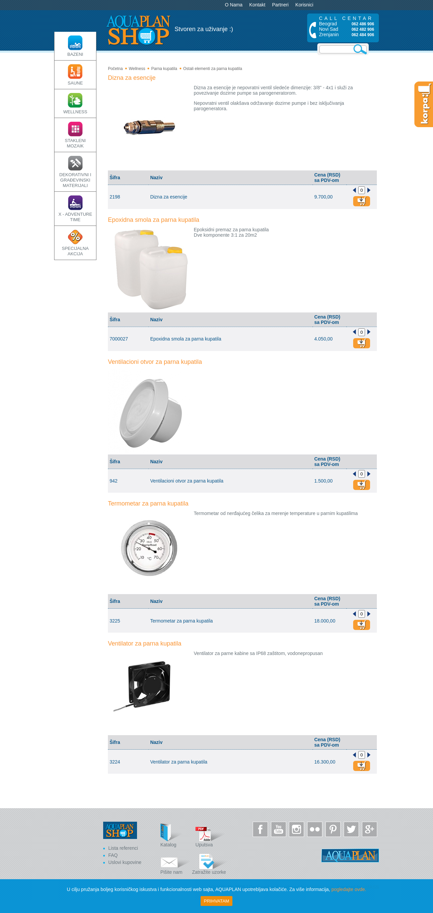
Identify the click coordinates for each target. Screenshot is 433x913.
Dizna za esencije (132, 77)
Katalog (175, 835)
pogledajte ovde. (349, 889)
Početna (115, 68)
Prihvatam (216, 901)
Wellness (137, 68)
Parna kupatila (164, 68)
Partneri (280, 4)
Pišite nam (175, 863)
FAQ (113, 855)
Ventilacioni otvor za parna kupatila (155, 361)
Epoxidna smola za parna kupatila (153, 219)
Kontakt (257, 4)
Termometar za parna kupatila (148, 503)
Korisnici (304, 4)
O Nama (234, 4)
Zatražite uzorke (210, 863)
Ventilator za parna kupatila (144, 643)
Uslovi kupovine (124, 862)
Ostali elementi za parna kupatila (212, 68)
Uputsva (211, 835)
